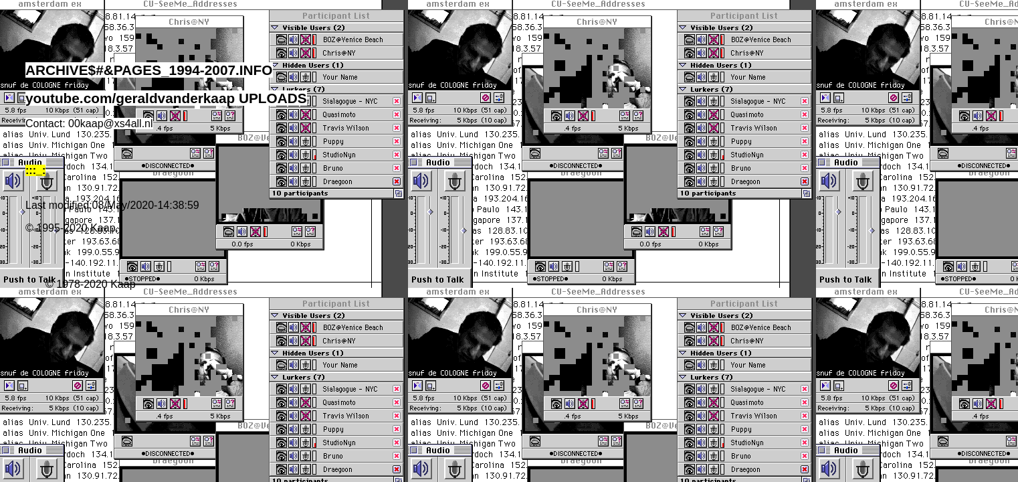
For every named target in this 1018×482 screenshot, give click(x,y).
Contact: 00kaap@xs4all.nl (89, 123)
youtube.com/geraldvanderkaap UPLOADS (166, 98)
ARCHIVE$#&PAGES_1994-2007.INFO (149, 70)
